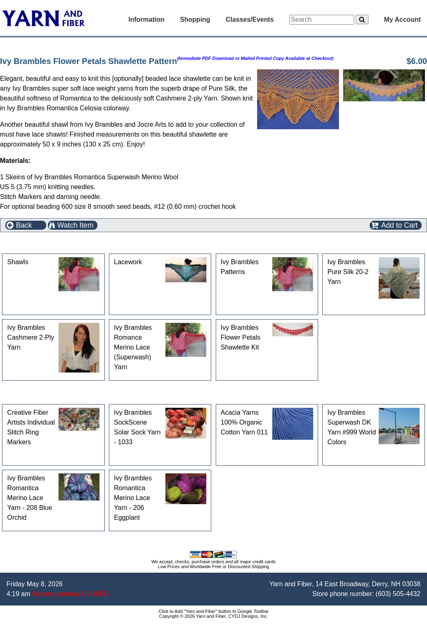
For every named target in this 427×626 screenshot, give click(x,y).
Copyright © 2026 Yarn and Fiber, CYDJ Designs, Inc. (213, 616)
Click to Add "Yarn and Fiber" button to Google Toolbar (213, 611)
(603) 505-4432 (398, 593)
